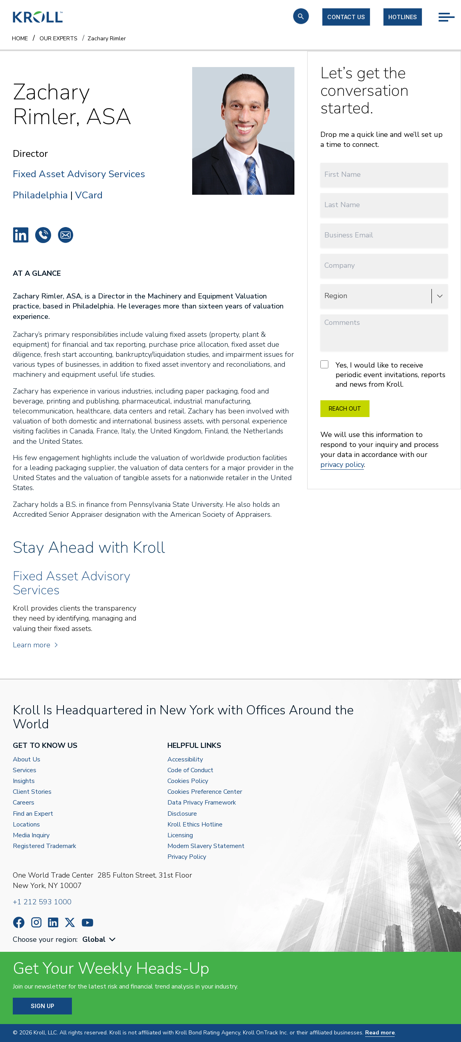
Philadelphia (40, 195)
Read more (380, 1032)
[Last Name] (384, 205)
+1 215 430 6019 (43, 235)
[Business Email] (384, 235)
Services (24, 770)
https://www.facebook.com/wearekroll (19, 922)
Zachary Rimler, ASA (21, 235)
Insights (24, 781)
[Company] (384, 266)
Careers (23, 803)
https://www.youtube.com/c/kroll (87, 923)
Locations (26, 824)
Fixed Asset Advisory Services (79, 174)
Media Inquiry (31, 835)
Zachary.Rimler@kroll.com (66, 235)
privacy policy (342, 464)
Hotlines (402, 17)
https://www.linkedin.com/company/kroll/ (53, 922)
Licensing (180, 835)
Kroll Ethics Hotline (195, 824)
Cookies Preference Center (204, 792)
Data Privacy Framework (201, 803)
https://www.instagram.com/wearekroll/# (36, 922)
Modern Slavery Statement (205, 846)
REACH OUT (345, 408)
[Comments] (384, 333)
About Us (26, 759)
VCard (89, 195)
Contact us (346, 17)
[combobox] (99, 940)
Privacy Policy (186, 857)
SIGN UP (42, 1005)
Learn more (35, 645)
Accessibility (185, 759)
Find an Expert (33, 814)
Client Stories (32, 792)
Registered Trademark (44, 846)
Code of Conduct (190, 770)
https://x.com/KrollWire (70, 922)
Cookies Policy (187, 781)
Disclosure (182, 814)
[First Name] (384, 175)
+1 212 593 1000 (42, 902)
